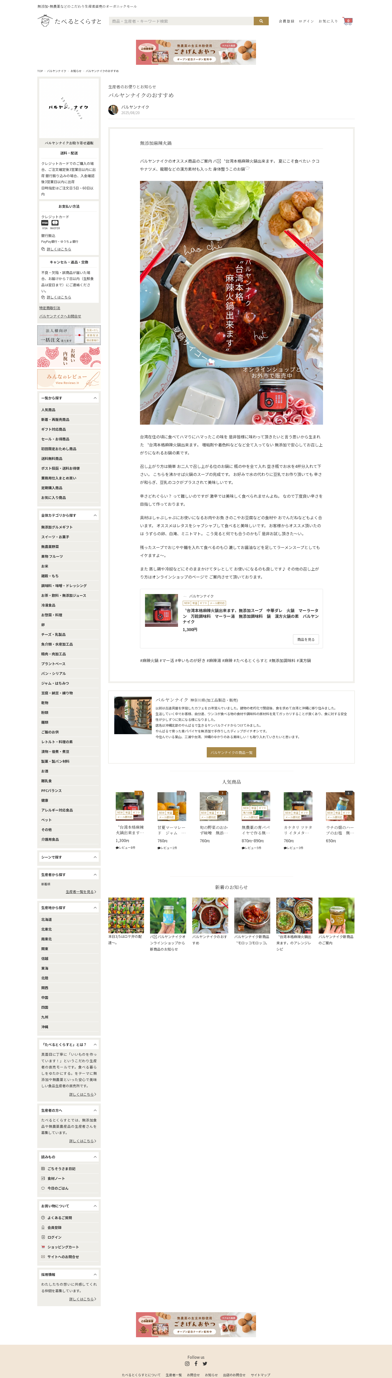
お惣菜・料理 (51, 614)
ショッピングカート (60, 1246)
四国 (44, 1007)
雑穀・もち (50, 575)
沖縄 (44, 1026)
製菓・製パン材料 (55, 761)
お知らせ (76, 71)
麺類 (44, 722)
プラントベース (53, 663)
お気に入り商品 (53, 497)
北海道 (46, 919)
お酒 (44, 770)
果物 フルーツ (52, 556)
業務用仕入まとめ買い (58, 477)
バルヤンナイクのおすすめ (102, 71)
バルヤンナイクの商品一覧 (231, 752)
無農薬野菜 (50, 546)
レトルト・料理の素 (57, 741)
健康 (44, 800)
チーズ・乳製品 (53, 634)
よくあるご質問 (56, 1217)
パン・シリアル (53, 673)
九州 (44, 1016)
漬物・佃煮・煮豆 (55, 751)
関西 (44, 987)
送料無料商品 (51, 458)
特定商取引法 (49, 307)
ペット (46, 819)
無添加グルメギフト (57, 526)
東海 (44, 968)
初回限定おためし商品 (58, 448)
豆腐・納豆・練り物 (57, 692)
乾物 (44, 702)
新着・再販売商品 (55, 419)
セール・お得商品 (55, 438)
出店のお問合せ (234, 1374)
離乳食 (46, 780)
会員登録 (287, 21)
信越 (44, 958)
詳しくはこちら (83, 1094)
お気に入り (328, 21)
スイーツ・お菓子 (55, 536)
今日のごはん (54, 1188)
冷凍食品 (48, 605)
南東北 (46, 938)
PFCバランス (51, 790)
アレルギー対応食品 (57, 809)
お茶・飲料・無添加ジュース (63, 595)
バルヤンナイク (56, 71)
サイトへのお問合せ (60, 1256)
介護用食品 (50, 839)
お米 (44, 566)
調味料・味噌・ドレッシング (64, 585)
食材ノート (53, 1178)
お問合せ (193, 1374)
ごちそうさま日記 (58, 1168)
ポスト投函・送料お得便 (60, 468)
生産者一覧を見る (81, 891)
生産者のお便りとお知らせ (132, 87)
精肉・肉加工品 (53, 653)
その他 (46, 829)
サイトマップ (260, 1374)
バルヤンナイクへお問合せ (60, 316)
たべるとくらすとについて (141, 1374)
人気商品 (48, 409)
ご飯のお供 (50, 731)
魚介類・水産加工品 (57, 644)
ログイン (306, 21)
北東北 (46, 929)
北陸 (44, 977)
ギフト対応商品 (53, 429)
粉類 (44, 712)
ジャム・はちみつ (55, 683)
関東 (44, 948)
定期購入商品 (51, 487)
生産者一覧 (174, 1374)
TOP (40, 71)
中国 (44, 997)
